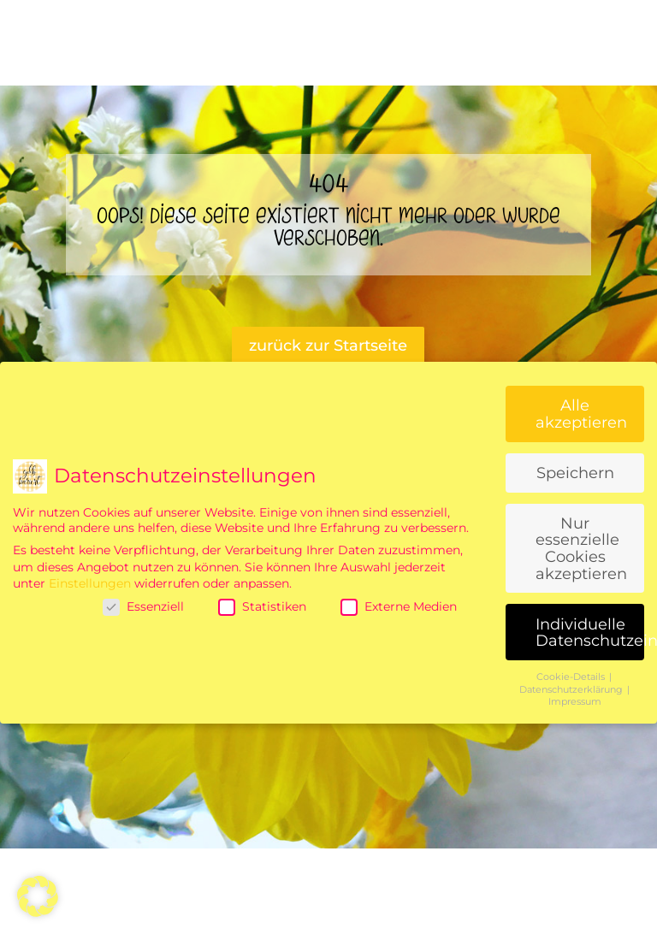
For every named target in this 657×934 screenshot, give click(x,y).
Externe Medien (398, 606)
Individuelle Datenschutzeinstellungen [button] (590, 632)
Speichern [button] (575, 473)
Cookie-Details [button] (571, 677)
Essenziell (143, 606)
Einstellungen (90, 583)
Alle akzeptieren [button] (581, 413)
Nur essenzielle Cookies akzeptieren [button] (581, 548)
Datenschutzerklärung (572, 689)
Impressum (574, 701)
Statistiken (262, 606)
